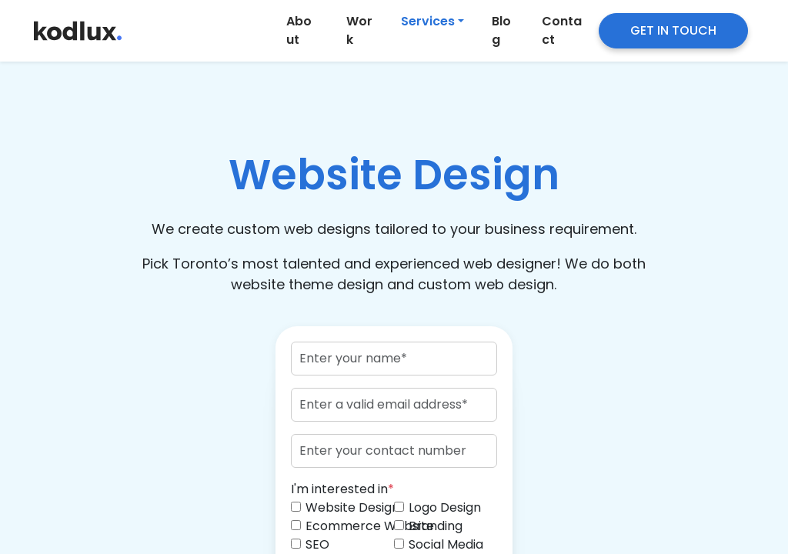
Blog (501, 30)
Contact (562, 30)
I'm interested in (342, 489)
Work (359, 30)
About (299, 30)
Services (428, 21)
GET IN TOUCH (673, 30)
